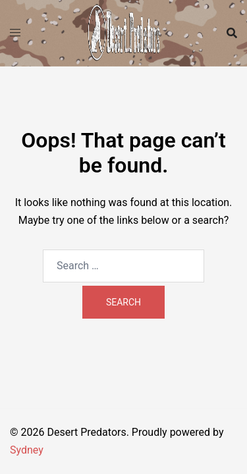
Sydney (26, 450)
